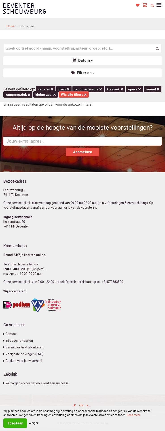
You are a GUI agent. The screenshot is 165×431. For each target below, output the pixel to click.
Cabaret (45, 89)
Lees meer (133, 415)
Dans (64, 89)
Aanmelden (82, 152)
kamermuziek (17, 95)
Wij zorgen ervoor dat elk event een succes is (35, 383)
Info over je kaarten (18, 340)
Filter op (82, 72)
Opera (134, 89)
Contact (10, 334)
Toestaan (15, 423)
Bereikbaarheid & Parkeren (23, 347)
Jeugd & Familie (88, 89)
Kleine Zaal (45, 95)
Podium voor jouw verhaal (22, 361)
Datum (83, 60)
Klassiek (115, 89)
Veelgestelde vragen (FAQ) (23, 354)
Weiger (33, 423)
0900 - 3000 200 (14, 269)
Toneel (152, 89)
